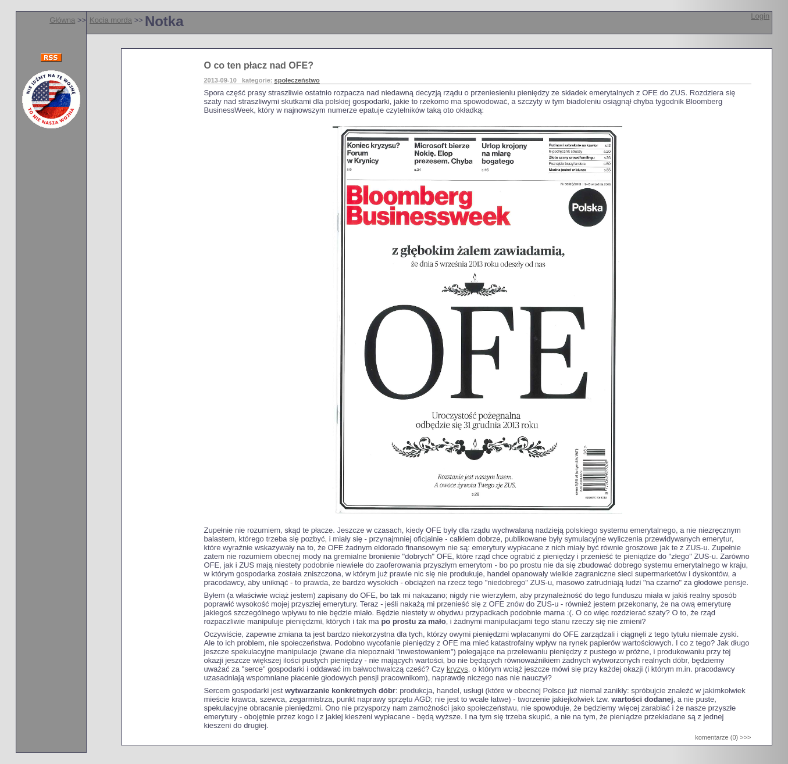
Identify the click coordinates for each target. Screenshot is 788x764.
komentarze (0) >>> (723, 737)
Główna (62, 20)
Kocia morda (111, 20)
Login (760, 16)
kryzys (457, 669)
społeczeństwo (297, 80)
